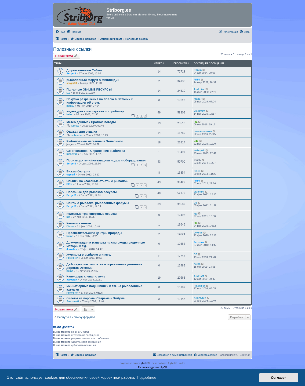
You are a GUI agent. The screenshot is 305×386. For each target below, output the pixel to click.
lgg (68, 216)
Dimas (75, 125)
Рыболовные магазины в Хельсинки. (94, 141)
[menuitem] (60, 32)
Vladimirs (199, 110)
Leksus (198, 232)
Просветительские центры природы (94, 233)
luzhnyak (71, 154)
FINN (197, 79)
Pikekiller (72, 257)
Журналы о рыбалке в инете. (88, 254)
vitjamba (199, 191)
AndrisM (199, 276)
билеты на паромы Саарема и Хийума (95, 298)
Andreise (199, 89)
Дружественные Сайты (84, 70)
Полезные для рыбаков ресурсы (91, 192)
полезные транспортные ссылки (91, 213)
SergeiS (71, 73)
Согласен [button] (279, 377)
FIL (196, 121)
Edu (196, 140)
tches (197, 171)
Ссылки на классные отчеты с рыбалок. (97, 181)
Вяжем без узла (78, 171)
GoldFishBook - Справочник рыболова (95, 151)
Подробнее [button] (146, 377)
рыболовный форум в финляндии (92, 80)
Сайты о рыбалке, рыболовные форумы (97, 203)
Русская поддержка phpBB (152, 367)
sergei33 (71, 83)
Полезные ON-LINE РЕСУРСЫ (89, 89)
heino (69, 114)
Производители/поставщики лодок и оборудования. (106, 160)
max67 (70, 105)
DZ (68, 92)
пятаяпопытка (203, 131)
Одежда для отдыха (81, 131)
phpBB (144, 363)
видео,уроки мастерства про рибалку (95, 111)
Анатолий (72, 301)
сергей (70, 174)
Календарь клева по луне (85, 276)
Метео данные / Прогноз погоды (91, 122)
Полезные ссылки (72, 49)
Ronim (198, 70)
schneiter (77, 135)
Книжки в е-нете (78, 223)
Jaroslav (71, 249)
